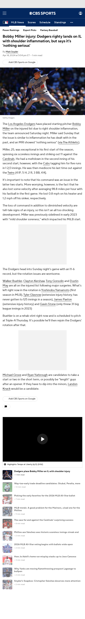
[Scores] (32, 22)
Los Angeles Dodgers (21, 124)
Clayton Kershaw (34, 281)
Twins (10, 173)
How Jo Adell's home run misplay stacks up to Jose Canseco (45, 556)
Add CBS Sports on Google (22, 62)
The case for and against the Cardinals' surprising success (43, 520)
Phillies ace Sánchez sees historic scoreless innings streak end (46, 532)
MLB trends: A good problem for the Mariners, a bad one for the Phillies (47, 509)
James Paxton (63, 299)
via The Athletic (68, 142)
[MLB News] (17, 22)
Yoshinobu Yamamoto (55, 290)
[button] (72, 22)
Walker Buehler (12, 281)
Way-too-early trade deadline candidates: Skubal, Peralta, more (47, 483)
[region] (42, 439)
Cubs (46, 163)
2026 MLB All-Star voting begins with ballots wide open (43, 544)
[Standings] (60, 22)
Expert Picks (29, 30)
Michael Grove (12, 375)
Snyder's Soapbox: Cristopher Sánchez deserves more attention (47, 581)
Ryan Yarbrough (37, 375)
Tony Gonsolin (55, 281)
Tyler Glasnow (32, 295)
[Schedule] (45, 22)
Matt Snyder (12, 51)
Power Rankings (11, 30)
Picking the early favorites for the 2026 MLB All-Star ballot (44, 495)
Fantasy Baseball (49, 30)
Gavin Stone (48, 304)
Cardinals (8, 159)
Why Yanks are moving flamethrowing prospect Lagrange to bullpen (45, 570)
